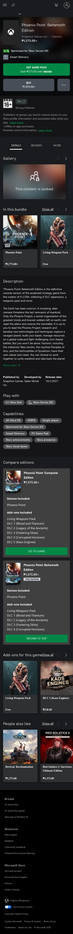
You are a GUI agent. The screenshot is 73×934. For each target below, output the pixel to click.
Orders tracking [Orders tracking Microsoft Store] (12, 889)
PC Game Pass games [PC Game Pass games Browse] (15, 810)
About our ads (25, 927)
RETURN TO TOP (37, 638)
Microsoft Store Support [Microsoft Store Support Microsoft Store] (16, 877)
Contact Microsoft (13, 921)
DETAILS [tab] (16, 145)
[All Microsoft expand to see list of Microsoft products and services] (5, 5)
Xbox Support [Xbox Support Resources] (11, 834)
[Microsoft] (36, 3)
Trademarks (10, 927)
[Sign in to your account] (66, 5)
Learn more (16, 122)
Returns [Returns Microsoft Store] (8, 883)
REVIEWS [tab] (36, 145)
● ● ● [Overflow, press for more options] (64, 85)
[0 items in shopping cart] (57, 5)
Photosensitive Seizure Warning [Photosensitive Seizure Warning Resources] (20, 853)
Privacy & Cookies (32, 921)
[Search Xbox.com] (13, 5)
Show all (48, 209)
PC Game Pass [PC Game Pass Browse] (11, 804)
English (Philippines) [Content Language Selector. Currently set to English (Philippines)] (20, 900)
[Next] (66, 158)
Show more (11, 365)
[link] (20, 241)
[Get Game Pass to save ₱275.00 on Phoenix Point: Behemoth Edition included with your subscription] (36, 69)
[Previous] (58, 158)
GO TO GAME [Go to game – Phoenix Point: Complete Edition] (36, 551)
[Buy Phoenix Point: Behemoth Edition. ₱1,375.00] (28, 85)
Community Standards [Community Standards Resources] (15, 847)
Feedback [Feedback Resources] (9, 841)
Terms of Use (50, 921)
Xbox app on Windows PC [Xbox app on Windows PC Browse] (16, 817)
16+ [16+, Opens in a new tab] (21, 101)
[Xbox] (10, 13)
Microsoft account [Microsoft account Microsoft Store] (13, 871)
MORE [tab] (57, 145)
